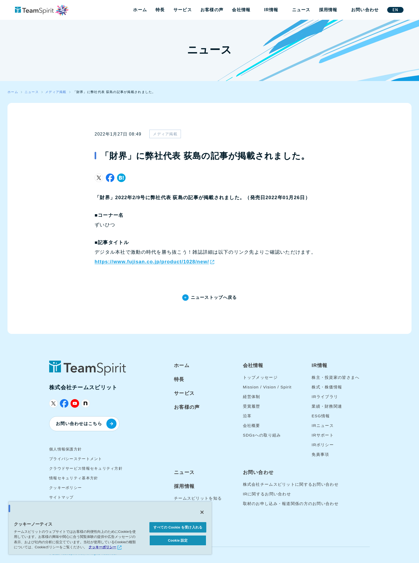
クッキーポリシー (65, 487)
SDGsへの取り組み (262, 435)
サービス (182, 9)
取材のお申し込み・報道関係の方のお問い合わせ (291, 503)
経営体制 (251, 396)
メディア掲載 (165, 134)
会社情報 (241, 9)
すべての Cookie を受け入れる (177, 527)
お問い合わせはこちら (86, 424)
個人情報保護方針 (65, 449)
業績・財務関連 (327, 406)
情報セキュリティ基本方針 (73, 478)
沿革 (247, 416)
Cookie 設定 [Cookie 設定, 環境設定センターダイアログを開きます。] (178, 540)
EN (395, 10)
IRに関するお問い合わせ (267, 494)
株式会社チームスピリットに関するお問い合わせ (291, 484)
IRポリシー (323, 444)
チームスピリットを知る (198, 498)
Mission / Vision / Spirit (267, 387)
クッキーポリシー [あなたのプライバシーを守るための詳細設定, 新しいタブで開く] (102, 547)
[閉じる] (202, 512)
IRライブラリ (325, 396)
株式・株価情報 (327, 387)
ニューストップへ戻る (214, 297)
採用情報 (328, 9)
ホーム (140, 9)
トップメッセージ (260, 377)
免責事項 (320, 454)
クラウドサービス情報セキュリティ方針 (86, 468)
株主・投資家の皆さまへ (335, 377)
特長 (160, 9)
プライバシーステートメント (75, 459)
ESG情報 (321, 416)
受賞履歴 (251, 406)
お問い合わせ (365, 9)
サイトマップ (61, 497)
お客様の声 (211, 9)
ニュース (301, 9)
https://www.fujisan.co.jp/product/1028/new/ (152, 261)
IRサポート (323, 435)
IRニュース (323, 425)
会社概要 (251, 425)
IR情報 (271, 9)
